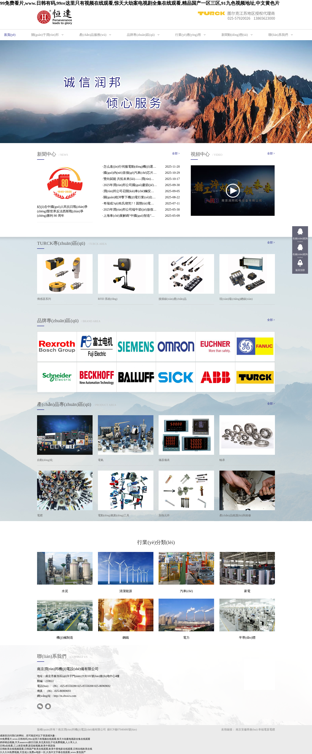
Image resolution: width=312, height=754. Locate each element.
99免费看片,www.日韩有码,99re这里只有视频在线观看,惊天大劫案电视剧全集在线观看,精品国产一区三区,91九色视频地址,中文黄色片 (139, 3)
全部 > (176, 153)
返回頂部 (300, 270)
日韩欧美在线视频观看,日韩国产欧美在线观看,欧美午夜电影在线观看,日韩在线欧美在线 (46, 748)
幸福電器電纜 (266, 729)
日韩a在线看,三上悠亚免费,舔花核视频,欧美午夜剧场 (27, 745)
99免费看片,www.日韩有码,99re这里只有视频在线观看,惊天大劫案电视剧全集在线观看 (45, 739)
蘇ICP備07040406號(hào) (122, 729)
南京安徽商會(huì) (247, 729)
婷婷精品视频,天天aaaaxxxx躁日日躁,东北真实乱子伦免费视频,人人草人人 (38, 742)
